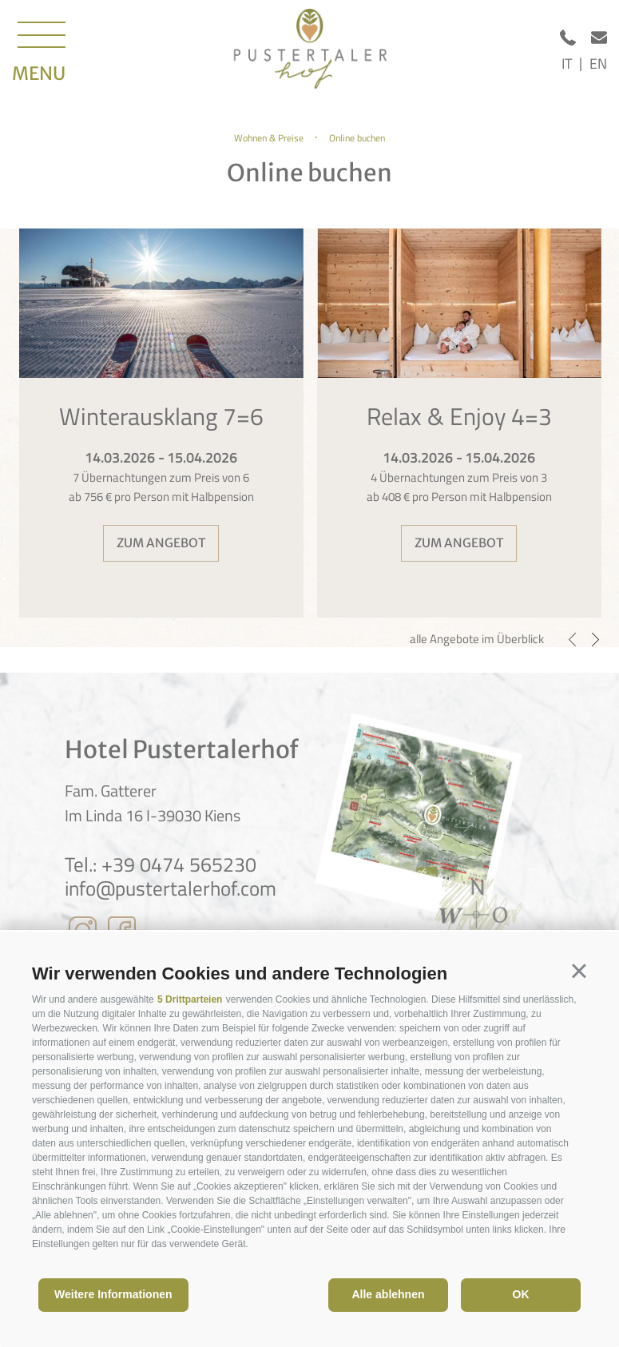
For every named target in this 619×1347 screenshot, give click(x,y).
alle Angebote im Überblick (477, 639)
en (598, 63)
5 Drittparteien (189, 999)
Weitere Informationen (113, 1294)
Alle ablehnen (387, 1294)
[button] (579, 971)
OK (521, 1294)
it (566, 63)
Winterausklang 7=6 (161, 416)
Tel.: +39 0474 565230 (160, 864)
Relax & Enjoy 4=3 (459, 416)
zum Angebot (161, 542)
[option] (161, 423)
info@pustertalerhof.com (170, 888)
